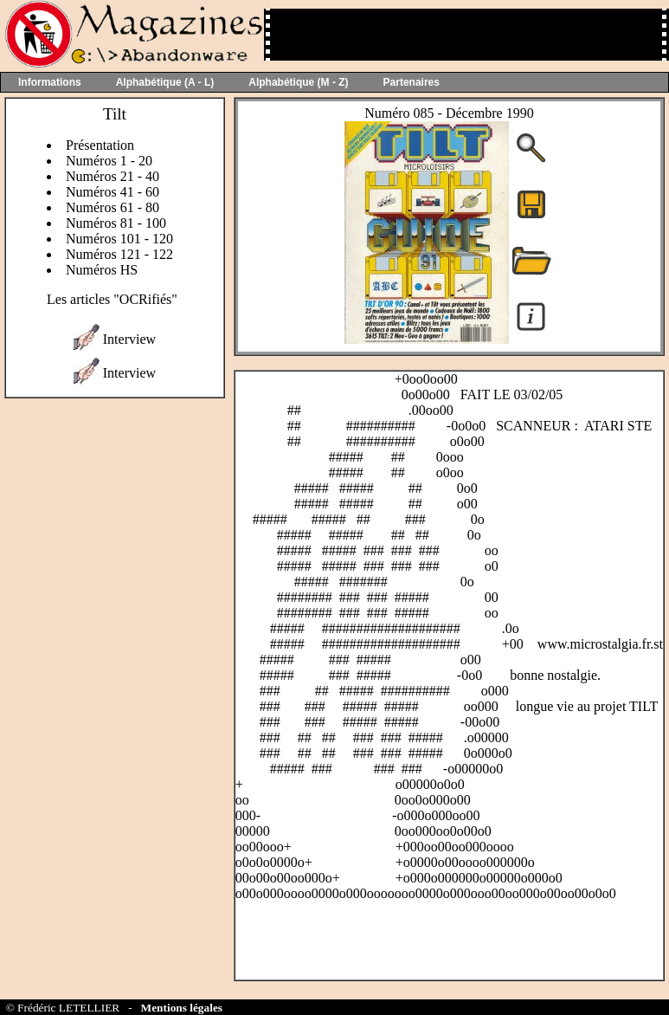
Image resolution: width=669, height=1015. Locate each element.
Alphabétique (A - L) (165, 82)
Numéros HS (102, 269)
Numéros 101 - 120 (119, 238)
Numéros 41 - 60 (112, 191)
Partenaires (411, 82)
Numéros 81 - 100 (116, 223)
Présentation (100, 145)
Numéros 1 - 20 (109, 160)
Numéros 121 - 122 (119, 254)
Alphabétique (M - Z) (298, 82)
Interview (129, 339)
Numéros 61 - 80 (112, 207)
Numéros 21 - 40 (112, 176)
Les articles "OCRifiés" (112, 299)
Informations (49, 82)
